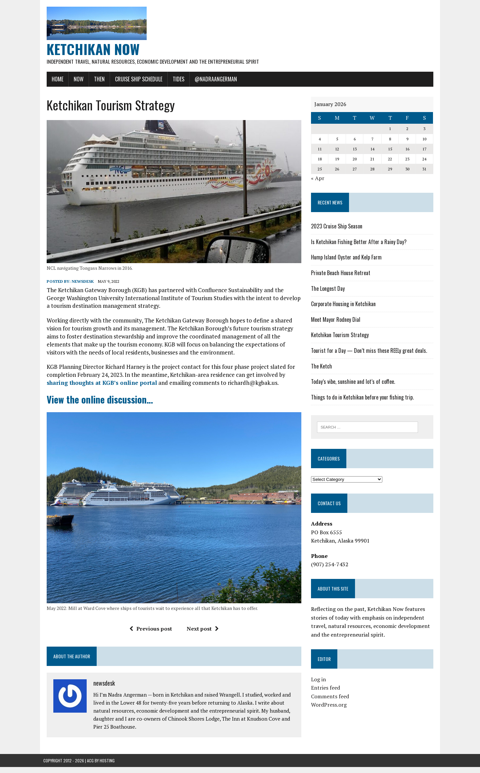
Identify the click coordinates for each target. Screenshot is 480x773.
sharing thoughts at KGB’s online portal (98, 385)
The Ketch (322, 366)
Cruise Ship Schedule (135, 79)
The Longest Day (329, 288)
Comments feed (331, 696)
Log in (319, 679)
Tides (175, 79)
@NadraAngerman (212, 79)
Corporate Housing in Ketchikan (344, 304)
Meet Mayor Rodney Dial (336, 319)
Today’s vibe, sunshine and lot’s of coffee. (354, 382)
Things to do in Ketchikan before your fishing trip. (363, 397)
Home (54, 79)
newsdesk (79, 283)
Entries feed (326, 688)
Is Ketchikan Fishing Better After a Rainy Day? (360, 242)
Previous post (149, 635)
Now (75, 79)
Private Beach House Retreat (341, 273)
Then (96, 79)
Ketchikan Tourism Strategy (341, 335)
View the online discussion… (96, 402)
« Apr (318, 178)
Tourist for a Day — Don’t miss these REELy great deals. (370, 351)
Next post (201, 635)
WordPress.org (330, 705)
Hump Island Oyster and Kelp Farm (347, 257)
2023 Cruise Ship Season (337, 226)
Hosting (107, 766)
